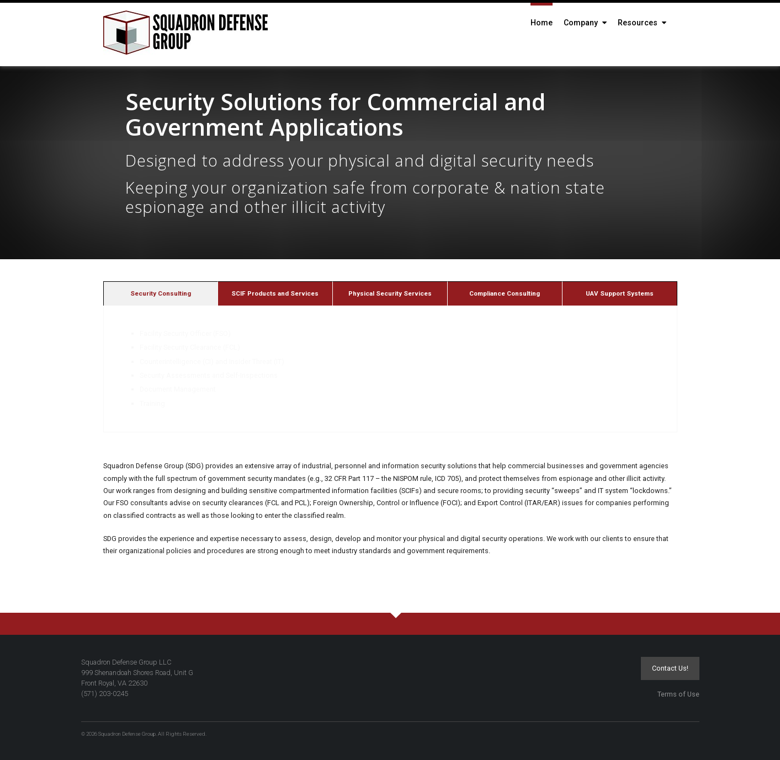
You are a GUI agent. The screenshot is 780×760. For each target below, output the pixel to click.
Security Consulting (160, 293)
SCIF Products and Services (275, 293)
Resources (642, 22)
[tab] (160, 293)
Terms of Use (678, 694)
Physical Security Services (390, 293)
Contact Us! (670, 668)
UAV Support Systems (620, 293)
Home (541, 22)
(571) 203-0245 (104, 693)
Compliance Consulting (504, 293)
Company (585, 22)
